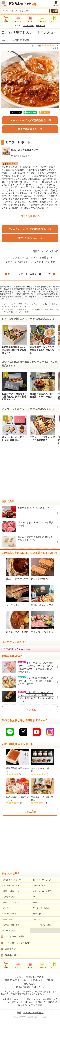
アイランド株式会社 (33, 1051)
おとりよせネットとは (14, 1037)
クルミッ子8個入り (40, 578)
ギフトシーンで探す (15, 975)
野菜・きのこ (38, 952)
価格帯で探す (11, 994)
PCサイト (42, 1040)
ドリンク (36, 958)
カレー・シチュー (32, 304)
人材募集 (46, 1037)
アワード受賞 (28, 26)
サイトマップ (33, 1037)
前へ (8, 274)
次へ (51, 274)
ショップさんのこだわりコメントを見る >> (30, 257)
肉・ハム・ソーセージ (42, 918)
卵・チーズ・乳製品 (41, 946)
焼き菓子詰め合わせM (17, 632)
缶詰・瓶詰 (7, 958)
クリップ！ (46, 112)
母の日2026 (40, 26)
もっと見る (30, 709)
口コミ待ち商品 (9, 969)
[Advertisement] (30, 472)
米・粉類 (6, 946)
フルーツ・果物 (9, 952)
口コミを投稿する (30, 216)
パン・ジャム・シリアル (43, 929)
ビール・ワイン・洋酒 (42, 963)
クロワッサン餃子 (15, 605)
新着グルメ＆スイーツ (12, 918)
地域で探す (10, 987)
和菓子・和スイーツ (11, 929)
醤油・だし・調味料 (11, 941)
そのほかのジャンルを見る (16, 648)
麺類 (35, 941)
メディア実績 (35, 1043)
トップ (4, 304)
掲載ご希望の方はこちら (30, 1025)
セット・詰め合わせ (32, 309)
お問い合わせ (29, 1040)
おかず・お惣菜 (16, 304)
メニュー (3, 5)
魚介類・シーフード (11, 924)
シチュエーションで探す (17, 981)
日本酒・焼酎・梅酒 (11, 963)
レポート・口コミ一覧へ (30, 275)
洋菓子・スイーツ (40, 924)
